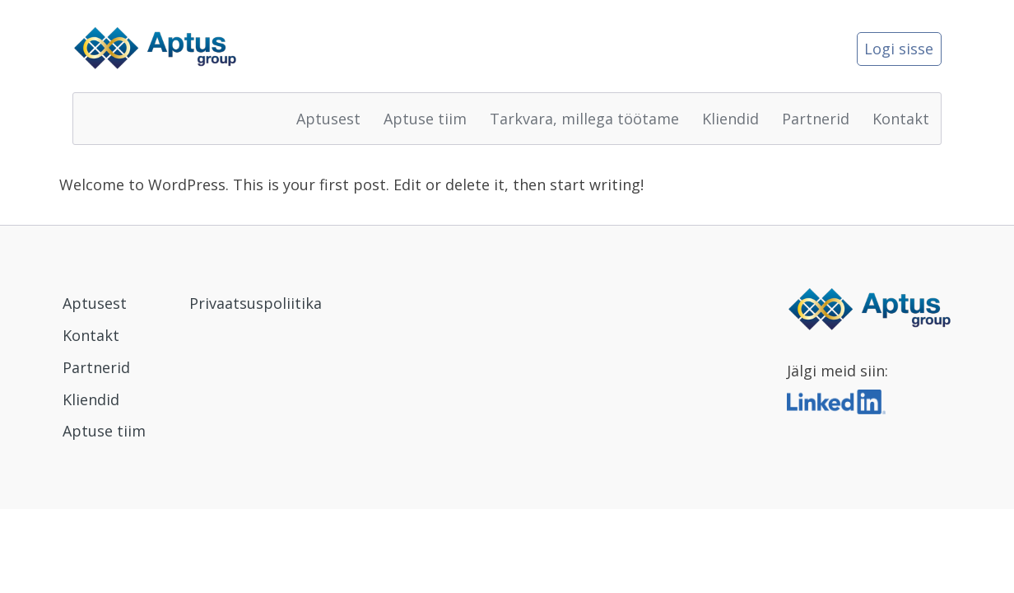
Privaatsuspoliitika (255, 303)
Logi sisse (898, 48)
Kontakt (900, 118)
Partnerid (815, 118)
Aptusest (328, 118)
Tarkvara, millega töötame (584, 118)
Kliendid (730, 118)
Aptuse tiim (425, 118)
